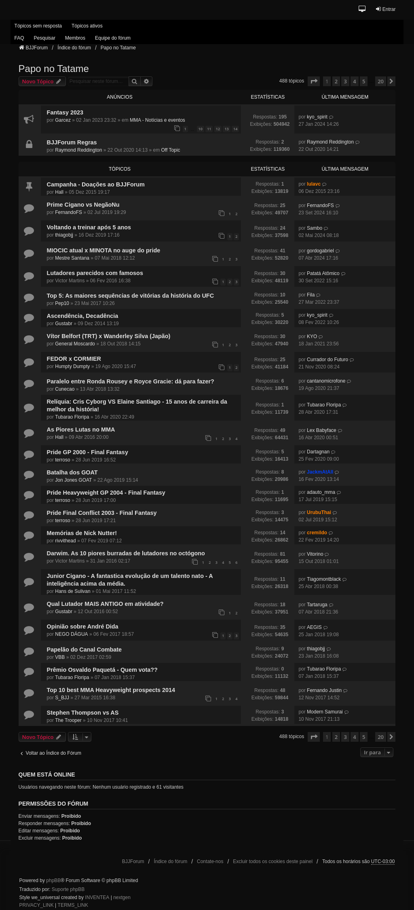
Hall (59, 192)
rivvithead (65, 541)
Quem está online (47, 774)
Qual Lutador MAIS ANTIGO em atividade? (105, 604)
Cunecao (64, 389)
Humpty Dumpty (72, 366)
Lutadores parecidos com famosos (95, 273)
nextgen (122, 897)
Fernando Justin (324, 690)
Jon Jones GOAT (73, 480)
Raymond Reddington (78, 150)
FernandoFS (68, 212)
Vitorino (315, 554)
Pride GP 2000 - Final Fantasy (87, 452)
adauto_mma (321, 492)
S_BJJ (62, 697)
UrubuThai (319, 512)
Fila (311, 295)
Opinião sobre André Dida (82, 626)
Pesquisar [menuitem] (44, 38)
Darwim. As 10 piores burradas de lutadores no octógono (126, 553)
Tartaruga (317, 604)
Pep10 (62, 303)
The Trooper (68, 720)
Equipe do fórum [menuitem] (113, 38)
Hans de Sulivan (72, 591)
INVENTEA (97, 897)
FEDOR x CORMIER (74, 359)
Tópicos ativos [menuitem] (87, 26)
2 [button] (336, 81)
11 (209, 128)
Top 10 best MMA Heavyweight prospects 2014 (111, 690)
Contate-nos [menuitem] (210, 861)
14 (235, 128)
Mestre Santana (72, 258)
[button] (362, 9)
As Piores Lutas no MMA (81, 429)
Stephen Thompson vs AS (83, 712)
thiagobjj (64, 235)
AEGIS (314, 627)
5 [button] (363, 81)
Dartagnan (318, 452)
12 (218, 128)
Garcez (63, 120)
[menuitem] (36, 905)
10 (201, 128)
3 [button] (345, 81)
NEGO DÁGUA (71, 634)
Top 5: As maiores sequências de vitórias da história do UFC (130, 295)
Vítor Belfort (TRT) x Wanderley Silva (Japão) (109, 336)
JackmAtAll (320, 472)
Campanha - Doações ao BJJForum (96, 184)
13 (226, 128)
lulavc (314, 184)
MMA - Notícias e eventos (157, 120)
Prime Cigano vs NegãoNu (83, 204)
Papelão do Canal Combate (84, 649)
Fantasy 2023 (65, 112)
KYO (312, 336)
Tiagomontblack (324, 579)
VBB (60, 657)
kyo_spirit (317, 117)
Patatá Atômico (323, 273)
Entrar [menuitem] (385, 9)
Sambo (314, 228)
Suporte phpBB (68, 889)
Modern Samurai (325, 712)
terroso (62, 460)
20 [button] (381, 81)
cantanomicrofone (326, 381)
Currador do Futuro (327, 359)
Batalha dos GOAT (72, 472)
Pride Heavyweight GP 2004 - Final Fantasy (106, 492)
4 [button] (354, 81)
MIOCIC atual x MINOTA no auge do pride (104, 250)
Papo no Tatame (54, 68)
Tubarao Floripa (72, 417)
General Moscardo (75, 344)
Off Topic (170, 150)
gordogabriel (320, 251)
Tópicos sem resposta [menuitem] (38, 26)
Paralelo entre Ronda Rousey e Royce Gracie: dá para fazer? (130, 381)
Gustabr (63, 323)
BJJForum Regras (72, 142)
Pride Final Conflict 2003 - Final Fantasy (102, 513)
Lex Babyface (321, 430)
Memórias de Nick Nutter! (82, 533)
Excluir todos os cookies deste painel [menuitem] (273, 861)
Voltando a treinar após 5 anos (89, 227)
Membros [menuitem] (75, 38)
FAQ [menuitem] (19, 38)
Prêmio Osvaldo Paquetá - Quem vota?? (102, 670)
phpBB (53, 880)
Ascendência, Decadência (82, 316)
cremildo (317, 532)
